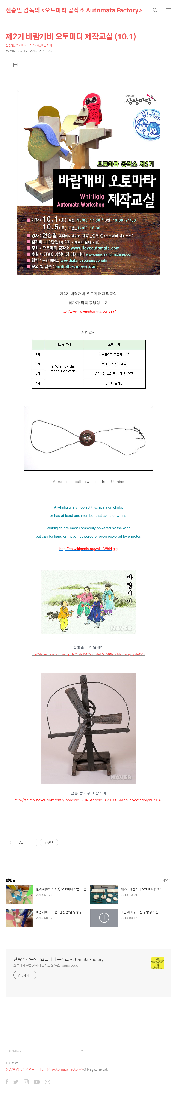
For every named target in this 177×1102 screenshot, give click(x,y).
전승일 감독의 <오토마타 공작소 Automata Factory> (74, 10)
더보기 (166, 879)
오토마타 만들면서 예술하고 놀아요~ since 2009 (45, 965)
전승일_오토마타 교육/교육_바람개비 (29, 45)
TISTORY (12, 1063)
